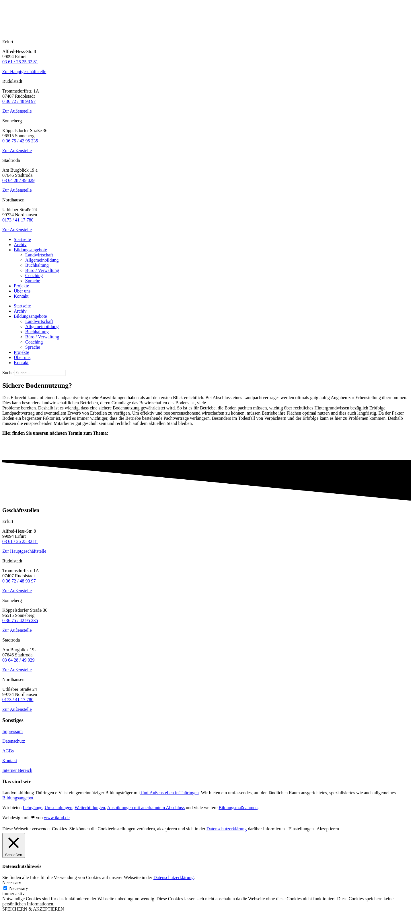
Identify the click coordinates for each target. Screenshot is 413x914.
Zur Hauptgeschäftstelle (24, 71)
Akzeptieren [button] (328, 828)
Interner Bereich (17, 770)
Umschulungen (58, 807)
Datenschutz (13, 741)
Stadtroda (11, 160)
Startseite (22, 239)
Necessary (18, 888)
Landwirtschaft (39, 254)
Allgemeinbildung (42, 260)
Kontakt (21, 296)
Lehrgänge (32, 807)
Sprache (32, 280)
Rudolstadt (12, 81)
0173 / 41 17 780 (17, 219)
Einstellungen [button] (301, 828)
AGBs (8, 750)
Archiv (20, 244)
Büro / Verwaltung (42, 270)
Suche (7, 372)
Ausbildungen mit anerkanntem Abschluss (146, 807)
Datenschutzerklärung (226, 828)
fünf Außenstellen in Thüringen (169, 792)
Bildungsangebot (17, 797)
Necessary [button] (11, 882)
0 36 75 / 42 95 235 (20, 140)
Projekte (21, 285)
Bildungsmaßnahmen (238, 807)
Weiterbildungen (90, 807)
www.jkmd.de (57, 817)
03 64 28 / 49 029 (18, 180)
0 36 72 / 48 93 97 (19, 101)
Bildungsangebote (30, 249)
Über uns (22, 291)
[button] (206, 41)
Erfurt (7, 41)
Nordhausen (13, 199)
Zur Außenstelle (17, 111)
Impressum (12, 731)
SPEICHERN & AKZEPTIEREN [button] (33, 909)
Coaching (34, 275)
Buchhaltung (37, 265)
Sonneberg (12, 120)
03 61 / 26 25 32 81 (20, 61)
